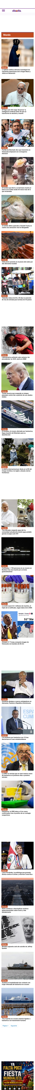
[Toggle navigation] (3, 10)
